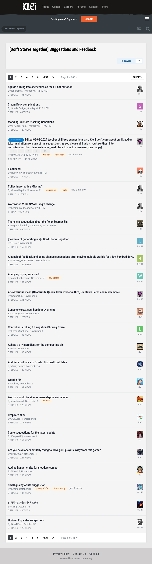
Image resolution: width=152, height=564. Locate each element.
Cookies (94, 553)
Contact (93, 6)
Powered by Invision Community (76, 558)
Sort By (137, 77)
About (45, 6)
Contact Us (79, 553)
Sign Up (89, 19)
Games (56, 6)
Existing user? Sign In (64, 19)
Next (45, 77)
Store (105, 6)
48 (45, 151)
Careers (68, 6)
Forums (81, 6)
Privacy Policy (61, 553)
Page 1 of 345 (69, 77)
